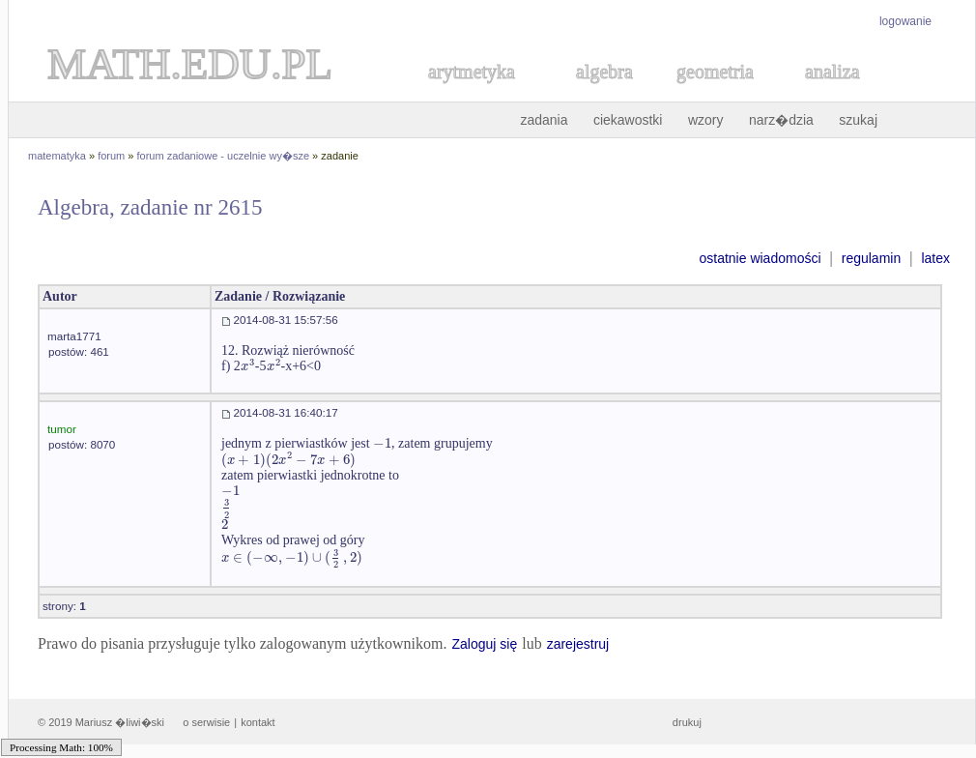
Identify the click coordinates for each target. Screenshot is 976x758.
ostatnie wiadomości (759, 258)
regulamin (871, 258)
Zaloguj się (484, 644)
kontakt (257, 722)
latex (935, 258)
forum (111, 155)
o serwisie (206, 722)
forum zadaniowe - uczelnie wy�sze (223, 155)
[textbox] (248, 366)
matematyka (57, 155)
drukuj (687, 722)
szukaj (858, 120)
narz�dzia (781, 120)
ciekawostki (628, 120)
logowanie (905, 21)
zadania (543, 120)
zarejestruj (578, 644)
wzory (706, 120)
